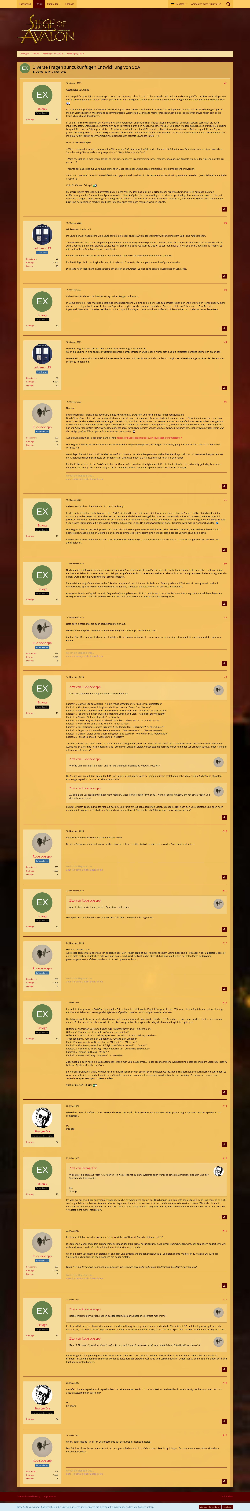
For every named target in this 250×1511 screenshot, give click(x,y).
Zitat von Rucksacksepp (85, 687)
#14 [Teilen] (225, 1105)
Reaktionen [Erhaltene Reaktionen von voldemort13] (31, 259)
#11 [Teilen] (225, 890)
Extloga (39, 71)
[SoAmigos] (125, 29)
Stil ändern (227, 1496)
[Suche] (228, 4)
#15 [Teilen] (225, 1158)
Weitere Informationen (210, 1507)
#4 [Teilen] (225, 341)
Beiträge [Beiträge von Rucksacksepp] (30, 441)
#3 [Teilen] (225, 289)
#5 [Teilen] (225, 401)
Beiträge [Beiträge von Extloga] (30, 119)
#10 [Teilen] (225, 831)
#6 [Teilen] (225, 499)
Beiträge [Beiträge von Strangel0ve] (30, 1142)
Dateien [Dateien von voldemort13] (29, 266)
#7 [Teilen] (225, 563)
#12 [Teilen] (225, 942)
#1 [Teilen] (225, 83)
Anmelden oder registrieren (206, 3)
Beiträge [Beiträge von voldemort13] (30, 262)
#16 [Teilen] (225, 1230)
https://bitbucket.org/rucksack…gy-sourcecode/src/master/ (148, 437)
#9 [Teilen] (225, 676)
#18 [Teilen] (225, 1382)
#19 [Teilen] (225, 1435)
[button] (178, 4)
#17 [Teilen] (225, 1299)
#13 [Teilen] (225, 1002)
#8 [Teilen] (225, 617)
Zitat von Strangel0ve (83, 1168)
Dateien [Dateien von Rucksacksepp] (29, 445)
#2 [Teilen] (225, 222)
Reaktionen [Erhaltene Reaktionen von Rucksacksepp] (31, 437)
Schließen (228, 1507)
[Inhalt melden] (224, 209)
